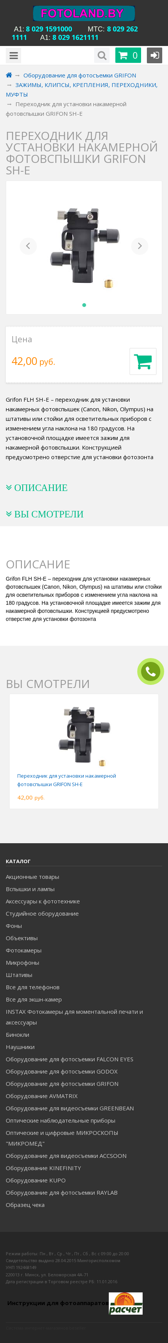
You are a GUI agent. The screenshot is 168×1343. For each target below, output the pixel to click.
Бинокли (17, 1034)
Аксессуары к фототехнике (43, 901)
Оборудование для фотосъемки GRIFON (62, 1083)
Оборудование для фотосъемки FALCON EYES (69, 1059)
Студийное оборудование (42, 913)
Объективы (22, 938)
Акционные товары (32, 876)
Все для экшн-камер (34, 999)
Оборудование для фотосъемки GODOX (62, 1071)
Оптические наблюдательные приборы (60, 1120)
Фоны (14, 925)
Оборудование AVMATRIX (42, 1096)
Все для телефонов (33, 987)
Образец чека (25, 1204)
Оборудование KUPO (36, 1180)
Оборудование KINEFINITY (43, 1168)
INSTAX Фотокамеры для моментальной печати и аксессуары (74, 1017)
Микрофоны (22, 962)
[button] (28, 247)
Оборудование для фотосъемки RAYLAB (62, 1192)
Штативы (19, 975)
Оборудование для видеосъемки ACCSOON (66, 1155)
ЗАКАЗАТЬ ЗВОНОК (153, 671)
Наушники (20, 1047)
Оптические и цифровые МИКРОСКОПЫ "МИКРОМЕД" (62, 1138)
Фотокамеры (24, 950)
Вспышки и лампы (30, 889)
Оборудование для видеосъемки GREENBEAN (70, 1108)
